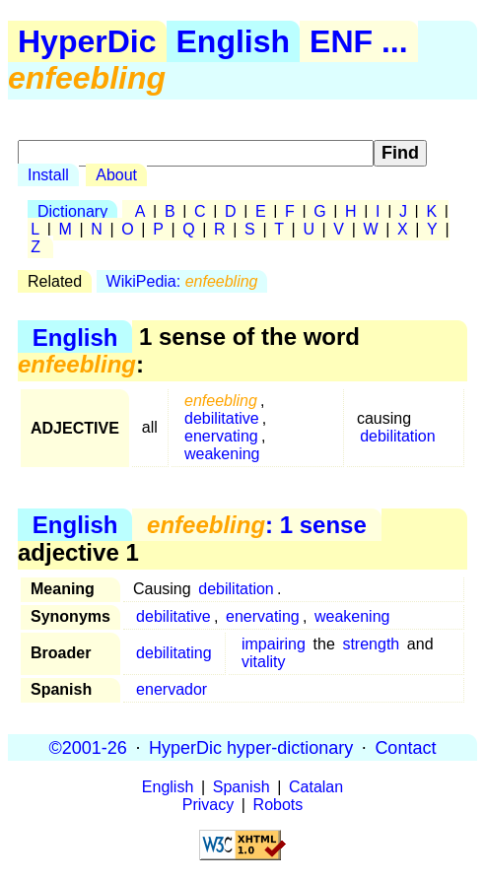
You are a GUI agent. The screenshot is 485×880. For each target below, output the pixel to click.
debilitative (221, 418)
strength (370, 644)
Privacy (208, 804)
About (116, 175)
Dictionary (72, 211)
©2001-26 (88, 747)
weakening (222, 453)
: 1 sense (257, 524)
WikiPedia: (182, 281)
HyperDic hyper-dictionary (251, 747)
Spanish (241, 786)
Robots (278, 804)
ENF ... (359, 41)
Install (48, 175)
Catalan (316, 786)
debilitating (174, 652)
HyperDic (87, 41)
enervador (171, 689)
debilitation (398, 436)
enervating (221, 436)
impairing (274, 644)
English (233, 41)
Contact (405, 747)
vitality (263, 661)
